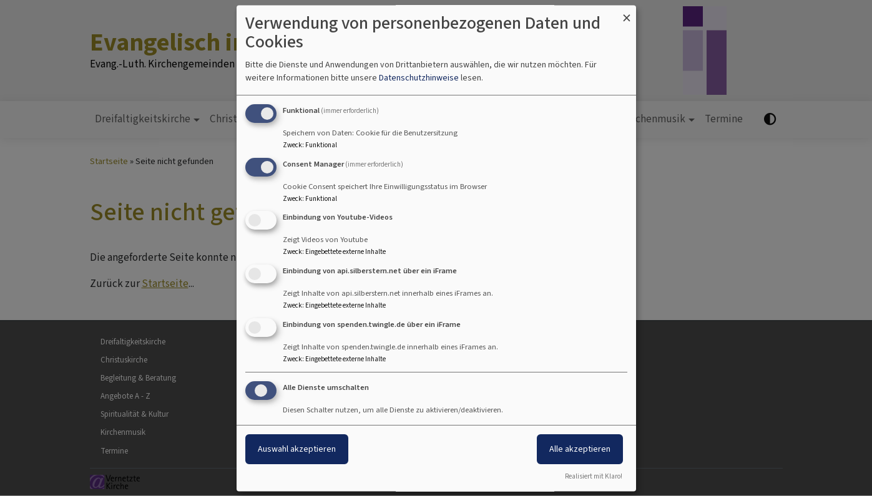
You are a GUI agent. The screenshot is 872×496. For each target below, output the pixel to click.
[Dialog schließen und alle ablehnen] (626, 13)
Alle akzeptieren (579, 449)
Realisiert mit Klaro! (593, 476)
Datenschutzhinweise (419, 78)
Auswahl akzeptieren (297, 449)
